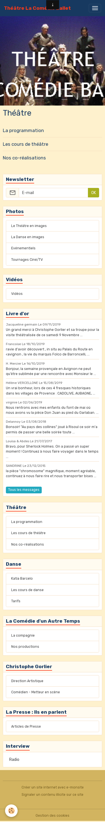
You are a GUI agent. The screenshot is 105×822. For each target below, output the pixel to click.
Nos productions (25, 647)
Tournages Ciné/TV (27, 260)
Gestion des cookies (52, 816)
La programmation (23, 130)
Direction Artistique (27, 681)
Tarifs (15, 601)
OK (93, 192)
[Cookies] (11, 810)
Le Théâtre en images (29, 226)
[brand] (37, 8)
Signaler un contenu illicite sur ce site (52, 795)
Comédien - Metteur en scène (35, 692)
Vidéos (17, 294)
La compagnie (23, 635)
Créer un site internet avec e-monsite (53, 787)
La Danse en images (27, 237)
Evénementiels (23, 248)
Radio (14, 759)
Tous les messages (23, 490)
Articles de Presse (26, 726)
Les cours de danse (27, 590)
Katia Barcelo (22, 578)
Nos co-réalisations (24, 158)
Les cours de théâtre (25, 144)
